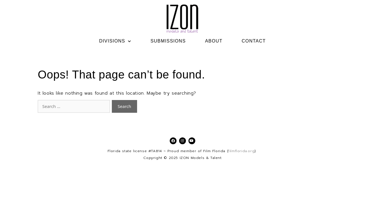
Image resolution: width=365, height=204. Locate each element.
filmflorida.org (241, 151)
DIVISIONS (115, 41)
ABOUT (213, 41)
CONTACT (254, 41)
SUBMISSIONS (168, 41)
